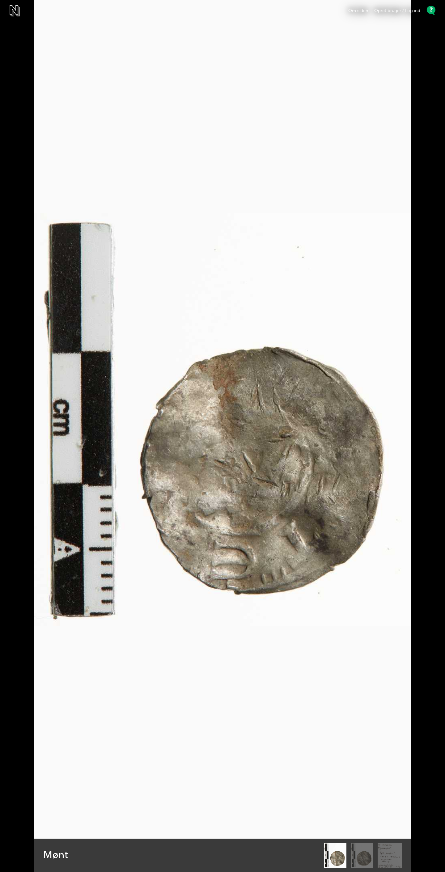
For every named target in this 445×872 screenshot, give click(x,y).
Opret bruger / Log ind (397, 11)
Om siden (358, 11)
